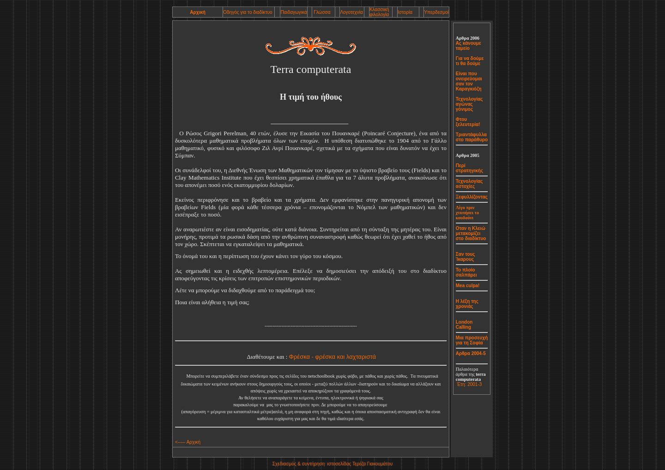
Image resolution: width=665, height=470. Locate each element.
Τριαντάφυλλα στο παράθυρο (472, 137)
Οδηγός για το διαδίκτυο (247, 12)
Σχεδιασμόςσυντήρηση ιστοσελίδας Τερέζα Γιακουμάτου (332, 463)
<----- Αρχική (187, 442)
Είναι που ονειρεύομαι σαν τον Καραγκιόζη (469, 81)
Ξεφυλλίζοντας (472, 196)
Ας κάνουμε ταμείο (468, 46)
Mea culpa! (468, 285)
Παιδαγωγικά (293, 12)
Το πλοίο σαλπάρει (466, 272)
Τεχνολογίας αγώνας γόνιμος (469, 104)
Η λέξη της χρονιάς (467, 304)
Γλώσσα (321, 12)
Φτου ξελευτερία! (468, 122)
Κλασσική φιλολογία (379, 12)
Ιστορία (405, 12)
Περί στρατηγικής (469, 168)
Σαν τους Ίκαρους (465, 257)
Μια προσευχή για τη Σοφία (472, 340)
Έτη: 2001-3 (469, 384)
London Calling (464, 324)
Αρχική (198, 12)
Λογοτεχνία (351, 12)
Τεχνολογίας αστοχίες (469, 184)
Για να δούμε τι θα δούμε (470, 61)
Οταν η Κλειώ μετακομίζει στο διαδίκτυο (471, 233)
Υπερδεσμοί (436, 12)
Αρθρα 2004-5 (471, 353)
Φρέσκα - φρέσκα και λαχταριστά (332, 356)
